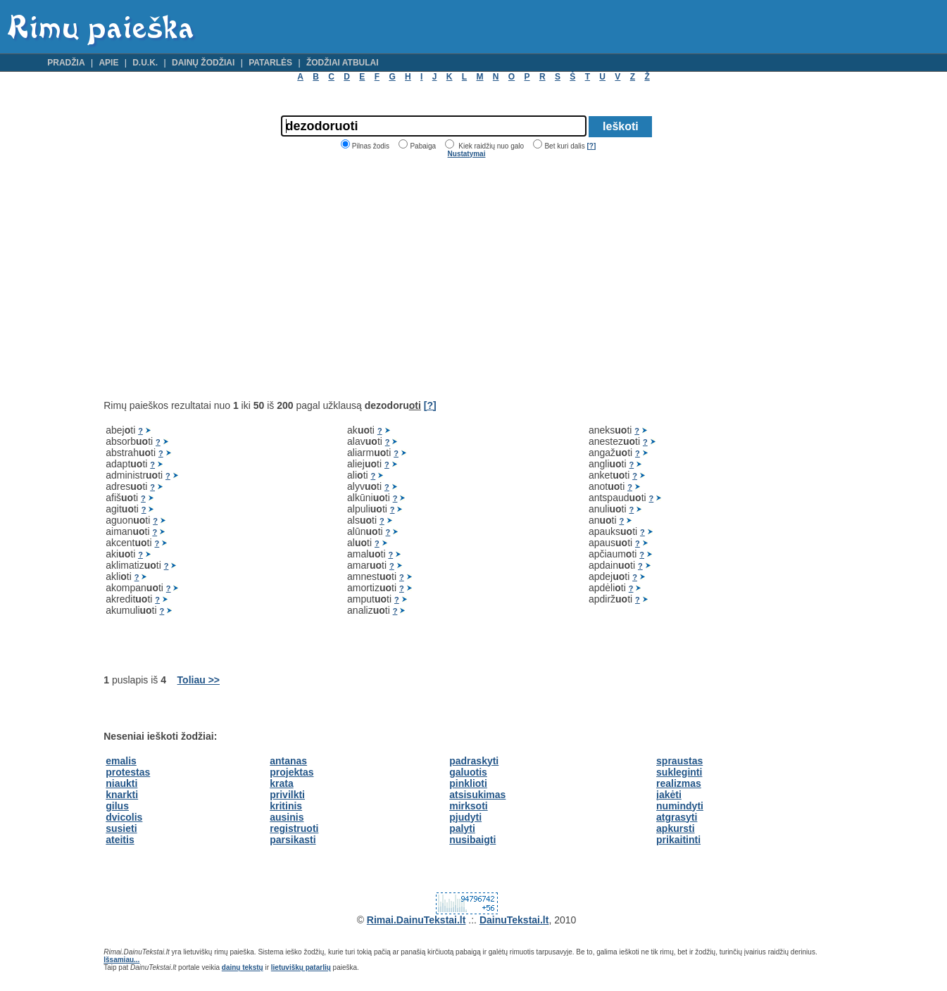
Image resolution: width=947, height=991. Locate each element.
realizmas (678, 783)
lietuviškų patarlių (301, 967)
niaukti (121, 783)
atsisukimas (477, 794)
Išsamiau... (121, 960)
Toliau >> (198, 680)
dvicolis (124, 817)
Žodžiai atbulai (342, 63)
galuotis (468, 772)
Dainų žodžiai (203, 63)
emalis (121, 760)
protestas (128, 772)
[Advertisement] (222, 278)
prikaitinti (678, 839)
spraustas (679, 760)
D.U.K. (145, 63)
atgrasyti (676, 817)
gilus (117, 806)
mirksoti (468, 806)
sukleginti (679, 772)
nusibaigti (472, 839)
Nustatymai (467, 154)
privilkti (287, 794)
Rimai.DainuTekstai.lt (416, 920)
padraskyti (473, 760)
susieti (121, 828)
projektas (291, 772)
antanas (288, 760)
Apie (108, 63)
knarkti (122, 794)
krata (281, 783)
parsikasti (292, 839)
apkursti (675, 828)
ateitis (120, 839)
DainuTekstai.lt (514, 920)
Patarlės (270, 63)
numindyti (679, 806)
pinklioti (468, 783)
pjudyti (465, 817)
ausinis (286, 817)
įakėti (669, 794)
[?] (591, 146)
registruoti (294, 828)
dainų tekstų (242, 967)
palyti (462, 828)
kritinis (286, 806)
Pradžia (65, 63)
